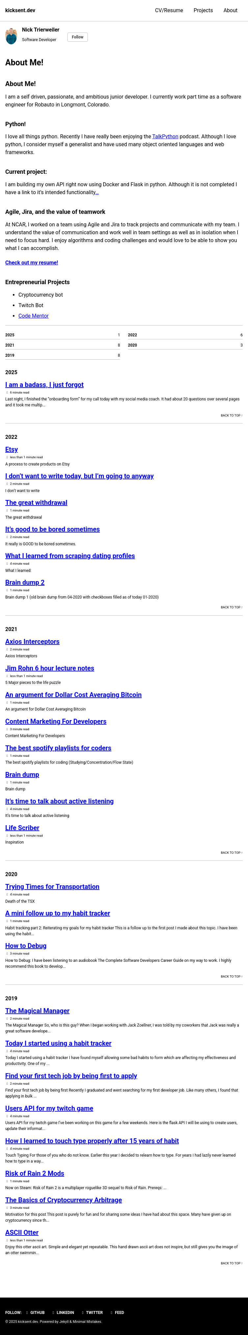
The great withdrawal (36, 503)
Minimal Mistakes (87, 1322)
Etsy (11, 449)
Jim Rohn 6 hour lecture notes (49, 668)
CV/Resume (169, 10)
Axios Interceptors (32, 641)
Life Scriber (22, 828)
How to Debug (26, 946)
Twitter (91, 1312)
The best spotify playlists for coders (58, 748)
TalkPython (165, 136)
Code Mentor (33, 316)
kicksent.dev (20, 10)
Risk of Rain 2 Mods (34, 1173)
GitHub (35, 1312)
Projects (203, 10)
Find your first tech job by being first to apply (71, 1076)
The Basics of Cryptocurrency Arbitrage (63, 1200)
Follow (77, 37)
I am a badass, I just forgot (44, 385)
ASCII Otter (21, 1232)
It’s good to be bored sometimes (52, 529)
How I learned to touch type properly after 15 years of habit (92, 1141)
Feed (116, 1312)
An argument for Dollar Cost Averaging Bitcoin (73, 695)
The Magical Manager (37, 1011)
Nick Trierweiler (40, 30)
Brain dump (22, 775)
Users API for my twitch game (49, 1108)
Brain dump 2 (24, 582)
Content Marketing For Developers (56, 721)
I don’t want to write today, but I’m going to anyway (79, 476)
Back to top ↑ (232, 415)
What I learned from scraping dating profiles (70, 556)
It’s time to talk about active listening (59, 801)
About (230, 10)
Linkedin (62, 1312)
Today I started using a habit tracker (58, 1043)
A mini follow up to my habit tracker (57, 913)
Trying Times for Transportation (52, 887)
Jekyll (64, 1322)
